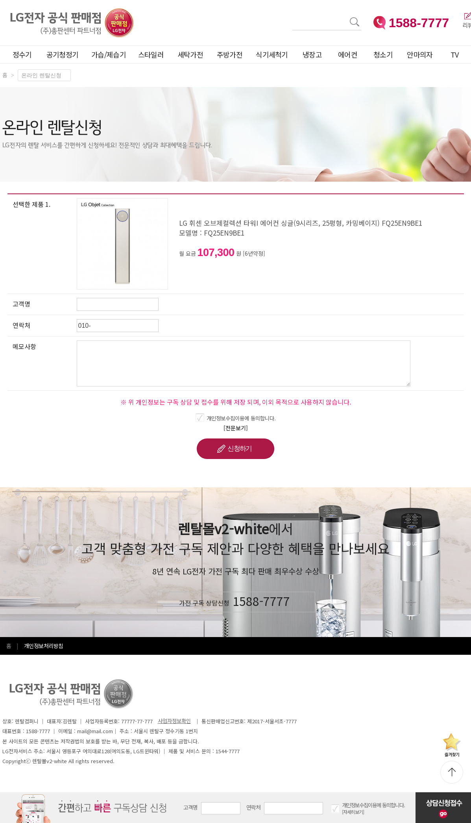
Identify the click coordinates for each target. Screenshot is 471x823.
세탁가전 (190, 54)
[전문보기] (235, 428)
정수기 (22, 54)
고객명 (190, 807)
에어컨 (347, 54)
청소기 (383, 54)
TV (455, 54)
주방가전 (229, 54)
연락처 (253, 807)
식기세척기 (272, 54)
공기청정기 (62, 54)
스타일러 (151, 54)
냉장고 (312, 54)
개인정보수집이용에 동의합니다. (241, 418)
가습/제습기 (108, 54)
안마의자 (421, 54)
